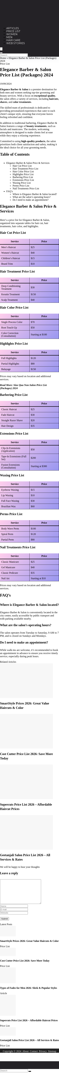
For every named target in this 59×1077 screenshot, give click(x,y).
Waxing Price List (22, 182)
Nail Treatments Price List (26, 188)
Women (11, 34)
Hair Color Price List (23, 171)
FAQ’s (9, 191)
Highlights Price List (23, 174)
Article (3, 998)
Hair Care (13, 40)
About (25, 1056)
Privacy (43, 1056)
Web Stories (15, 43)
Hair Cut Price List (22, 165)
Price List (13, 31)
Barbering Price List (23, 177)
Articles (12, 28)
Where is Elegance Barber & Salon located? (35, 194)
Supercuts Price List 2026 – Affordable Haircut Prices (29, 1025)
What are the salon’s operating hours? (32, 197)
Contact (34, 1056)
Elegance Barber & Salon (14, 89)
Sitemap (52, 1056)
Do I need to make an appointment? (30, 199)
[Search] (1, 52)
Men (9, 37)
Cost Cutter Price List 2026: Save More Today (24, 965)
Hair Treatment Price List (25, 168)
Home (3, 58)
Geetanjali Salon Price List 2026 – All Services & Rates (29, 1045)
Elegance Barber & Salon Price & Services (28, 163)
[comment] (23, 894)
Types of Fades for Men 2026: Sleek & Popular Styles (28, 992)
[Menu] (1, 49)
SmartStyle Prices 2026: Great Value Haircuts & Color (29, 945)
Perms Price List (21, 185)
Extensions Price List (23, 180)
